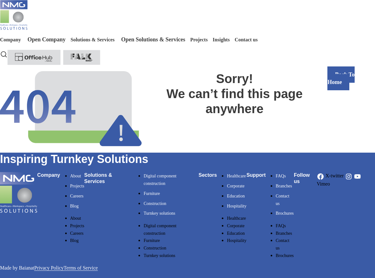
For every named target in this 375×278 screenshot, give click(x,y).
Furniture (151, 193)
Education (236, 196)
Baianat (26, 267)
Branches (284, 186)
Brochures (285, 213)
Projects (77, 186)
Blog (74, 206)
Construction (154, 203)
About (75, 176)
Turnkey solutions (159, 213)
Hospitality (236, 206)
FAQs (281, 176)
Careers (77, 196)
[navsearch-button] (4, 53)
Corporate (235, 186)
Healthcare (236, 176)
